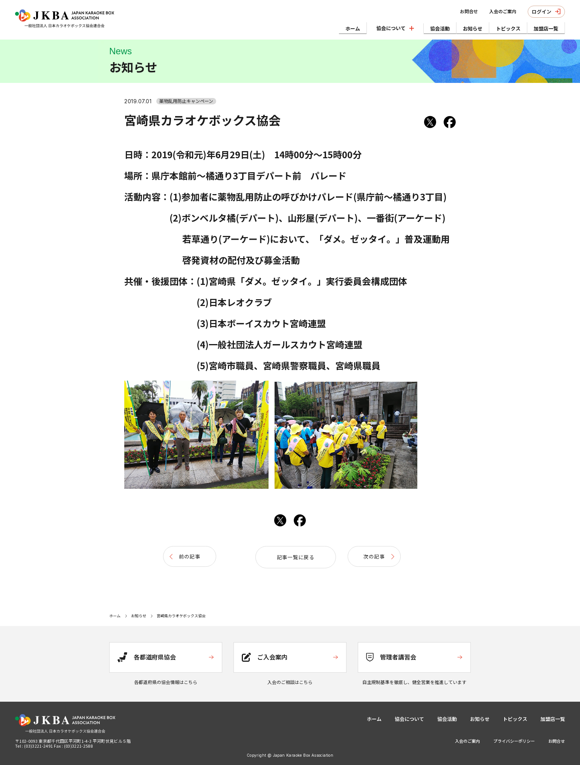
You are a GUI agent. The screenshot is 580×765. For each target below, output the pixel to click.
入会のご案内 (492, 11)
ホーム (326, 27)
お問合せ (459, 11)
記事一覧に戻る (290, 556)
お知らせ (458, 27)
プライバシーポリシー (514, 739)
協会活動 (419, 27)
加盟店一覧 (543, 27)
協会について (409, 717)
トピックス (499, 27)
